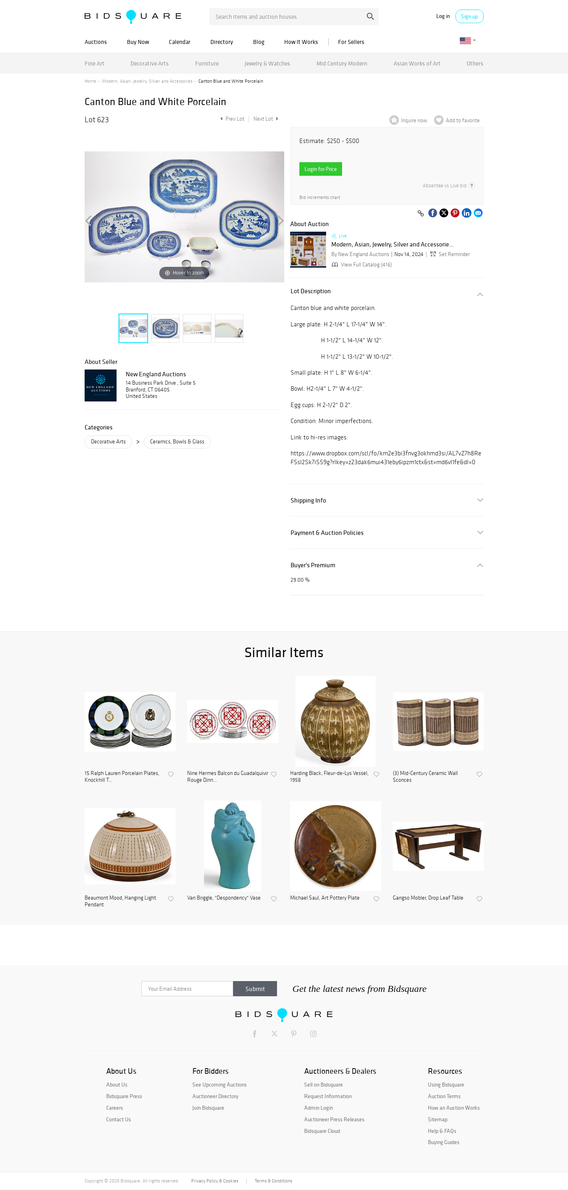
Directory (221, 42)
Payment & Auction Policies (327, 532)
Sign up (469, 16)
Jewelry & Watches (267, 63)
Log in (443, 16)
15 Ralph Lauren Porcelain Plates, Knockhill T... (122, 776)
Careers (114, 1107)
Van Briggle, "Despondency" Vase (224, 898)
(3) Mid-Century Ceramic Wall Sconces (425, 776)
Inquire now (414, 120)
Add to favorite (463, 120)
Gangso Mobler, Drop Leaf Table (428, 898)
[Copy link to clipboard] (421, 214)
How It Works (301, 42)
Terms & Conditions (273, 1181)
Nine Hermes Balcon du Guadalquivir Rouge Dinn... (227, 776)
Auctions (96, 42)
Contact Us (118, 1119)
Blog (258, 42)
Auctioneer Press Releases (334, 1119)
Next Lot (265, 118)
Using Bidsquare (446, 1084)
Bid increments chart (319, 197)
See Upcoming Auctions (219, 1084)
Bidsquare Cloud (322, 1130)
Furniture (207, 63)
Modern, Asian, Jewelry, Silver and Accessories (147, 81)
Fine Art (95, 63)
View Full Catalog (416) (361, 264)
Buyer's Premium (313, 565)
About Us (116, 1084)
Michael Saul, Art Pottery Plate (325, 898)
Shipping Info (308, 500)
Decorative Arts (150, 63)
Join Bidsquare (208, 1107)
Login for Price (321, 169)
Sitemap (437, 1119)
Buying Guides (443, 1142)
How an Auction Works (454, 1107)
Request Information (328, 1096)
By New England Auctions (360, 254)
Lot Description (311, 291)
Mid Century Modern (342, 63)
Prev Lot (231, 118)
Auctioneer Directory (215, 1096)
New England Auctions (156, 374)
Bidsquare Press (124, 1096)
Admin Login (318, 1107)
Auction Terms (444, 1096)
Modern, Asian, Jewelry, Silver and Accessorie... (392, 244)
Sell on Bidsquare (323, 1084)
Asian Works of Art (417, 63)
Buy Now (138, 42)
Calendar (179, 42)
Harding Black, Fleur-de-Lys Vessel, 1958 (329, 776)
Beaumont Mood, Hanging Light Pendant (120, 901)
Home (90, 81)
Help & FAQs (442, 1130)
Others (475, 63)
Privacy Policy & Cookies (214, 1181)
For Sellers (351, 42)
